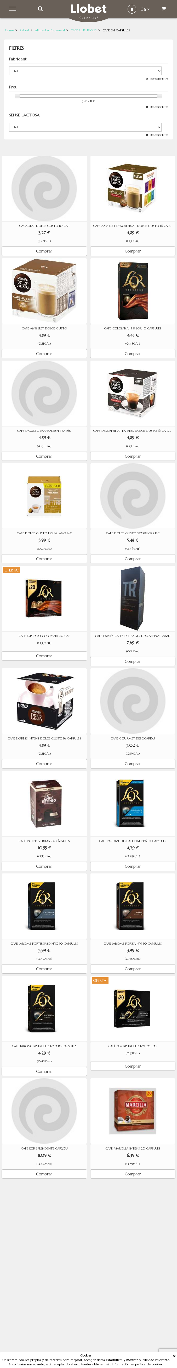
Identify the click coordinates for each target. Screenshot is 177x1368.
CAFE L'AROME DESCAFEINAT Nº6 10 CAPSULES (132, 841)
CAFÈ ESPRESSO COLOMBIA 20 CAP (44, 635)
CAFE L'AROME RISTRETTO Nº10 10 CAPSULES (44, 1046)
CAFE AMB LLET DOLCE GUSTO (44, 328)
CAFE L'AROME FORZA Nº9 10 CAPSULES (133, 943)
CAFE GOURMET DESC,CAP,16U (133, 738)
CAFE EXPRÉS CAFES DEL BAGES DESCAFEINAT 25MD (132, 635)
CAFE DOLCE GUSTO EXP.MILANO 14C (44, 533)
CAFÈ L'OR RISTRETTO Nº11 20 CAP (132, 1046)
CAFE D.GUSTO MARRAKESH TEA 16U (44, 430)
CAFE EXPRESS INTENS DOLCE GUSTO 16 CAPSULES (44, 738)
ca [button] (145, 9)
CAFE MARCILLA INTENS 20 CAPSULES (132, 1148)
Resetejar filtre (159, 78)
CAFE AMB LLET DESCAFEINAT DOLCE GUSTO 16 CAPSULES (134, 225)
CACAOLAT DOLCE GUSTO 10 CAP (44, 225)
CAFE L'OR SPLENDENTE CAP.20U (44, 1148)
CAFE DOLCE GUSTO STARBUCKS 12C (132, 533)
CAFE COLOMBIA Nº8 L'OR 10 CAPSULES (132, 328)
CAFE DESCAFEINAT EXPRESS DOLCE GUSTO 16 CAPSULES (134, 430)
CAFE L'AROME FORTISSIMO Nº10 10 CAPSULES (44, 943)
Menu (13, 9)
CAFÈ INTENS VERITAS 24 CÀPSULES (44, 841)
